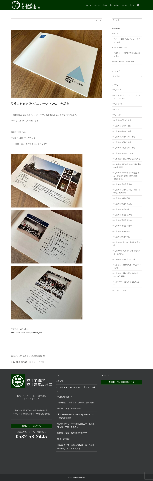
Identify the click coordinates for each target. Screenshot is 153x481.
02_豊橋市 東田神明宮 (121, 231)
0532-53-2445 (31, 436)
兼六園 (115, 34)
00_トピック (118, 104)
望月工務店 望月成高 (20, 362)
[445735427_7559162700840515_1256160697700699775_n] (56, 64)
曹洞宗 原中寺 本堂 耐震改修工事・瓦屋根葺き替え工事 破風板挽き (76, 447)
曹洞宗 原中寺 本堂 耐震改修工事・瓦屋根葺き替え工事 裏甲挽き (76, 425)
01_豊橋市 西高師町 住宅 (123, 153)
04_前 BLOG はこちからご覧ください (126, 283)
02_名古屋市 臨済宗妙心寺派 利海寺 (126, 159)
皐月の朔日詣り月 (120, 47)
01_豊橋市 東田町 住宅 (122, 142)
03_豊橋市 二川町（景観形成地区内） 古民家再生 (125, 274)
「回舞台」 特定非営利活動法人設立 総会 (75, 403)
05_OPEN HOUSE (119, 290)
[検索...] (127, 20)
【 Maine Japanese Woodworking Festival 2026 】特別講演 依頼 (75, 416)
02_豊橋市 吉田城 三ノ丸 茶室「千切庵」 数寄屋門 (126, 191)
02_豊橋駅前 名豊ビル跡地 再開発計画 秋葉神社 (126, 252)
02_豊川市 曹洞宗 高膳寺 (122, 184)
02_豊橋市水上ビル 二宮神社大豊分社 (126, 243)
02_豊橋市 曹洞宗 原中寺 (122, 220)
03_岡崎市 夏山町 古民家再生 (124, 259)
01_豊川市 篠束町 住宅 (122, 131)
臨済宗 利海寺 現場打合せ (123, 62)
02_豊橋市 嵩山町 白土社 (122, 204)
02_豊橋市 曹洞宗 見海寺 (122, 226)
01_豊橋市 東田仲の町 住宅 (124, 137)
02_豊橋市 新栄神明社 (121, 209)
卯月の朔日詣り (64, 439)
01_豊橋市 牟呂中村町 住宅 (124, 148)
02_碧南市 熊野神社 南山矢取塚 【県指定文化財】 (127, 165)
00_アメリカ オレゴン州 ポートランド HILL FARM (126, 96)
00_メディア (118, 109)
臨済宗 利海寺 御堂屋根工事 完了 (72, 433)
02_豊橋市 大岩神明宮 (121, 198)
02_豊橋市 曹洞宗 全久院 (122, 215)
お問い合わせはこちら (31, 426)
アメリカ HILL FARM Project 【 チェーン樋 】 (76, 389)
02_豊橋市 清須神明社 (121, 237)
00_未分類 (117, 115)
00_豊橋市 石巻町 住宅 (122, 120)
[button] (138, 5)
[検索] (113, 20)
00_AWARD (40, 362)
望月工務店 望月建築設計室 (121, 382)
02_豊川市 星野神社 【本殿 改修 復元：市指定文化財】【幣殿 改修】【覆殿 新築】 (126, 176)
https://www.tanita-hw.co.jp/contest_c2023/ (27, 333)
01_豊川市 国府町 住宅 (122, 126)
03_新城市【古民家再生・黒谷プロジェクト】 (127, 266)
